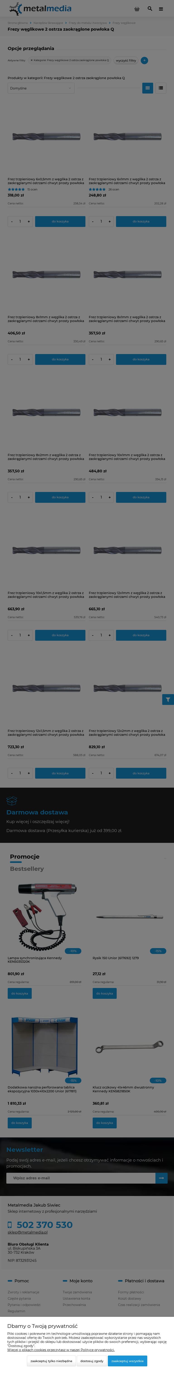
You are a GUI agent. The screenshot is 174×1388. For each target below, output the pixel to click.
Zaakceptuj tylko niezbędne (51, 1361)
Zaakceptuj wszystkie (127, 1361)
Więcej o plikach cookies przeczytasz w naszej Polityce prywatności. (61, 1350)
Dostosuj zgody (91, 1361)
